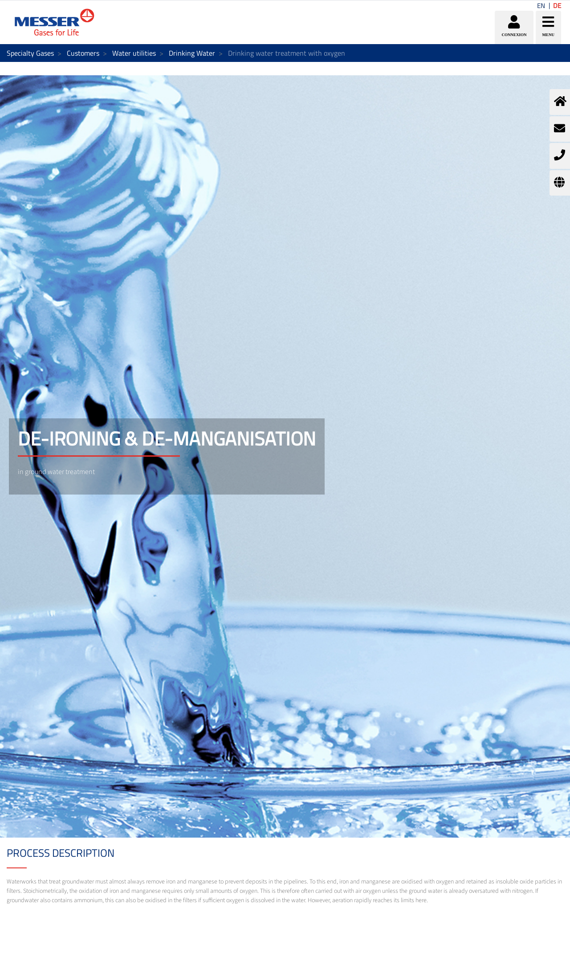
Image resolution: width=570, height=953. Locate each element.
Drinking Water (192, 53)
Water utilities (134, 53)
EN (541, 5)
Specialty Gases (30, 53)
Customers (83, 53)
